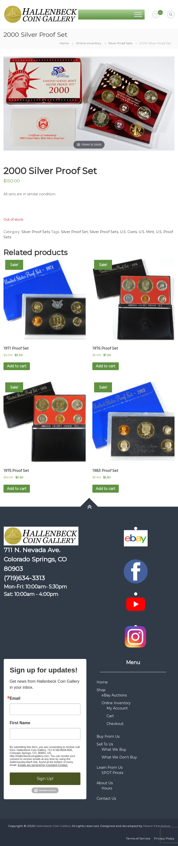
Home (64, 43)
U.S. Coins (128, 232)
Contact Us (106, 798)
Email (15, 698)
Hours (107, 788)
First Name (20, 723)
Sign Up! (45, 778)
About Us (105, 783)
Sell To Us (105, 744)
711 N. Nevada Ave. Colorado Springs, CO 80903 (35, 559)
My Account (117, 708)
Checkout (115, 723)
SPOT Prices (112, 772)
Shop (101, 690)
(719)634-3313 (24, 578)
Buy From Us (108, 736)
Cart (110, 716)
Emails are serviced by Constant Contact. (43, 764)
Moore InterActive (156, 826)
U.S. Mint (146, 232)
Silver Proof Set (74, 232)
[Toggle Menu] (138, 14)
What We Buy (114, 749)
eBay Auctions (114, 695)
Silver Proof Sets (120, 43)
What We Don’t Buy (119, 757)
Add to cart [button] (16, 366)
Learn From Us (109, 767)
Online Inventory (88, 43)
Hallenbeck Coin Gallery (53, 826)
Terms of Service (138, 838)
